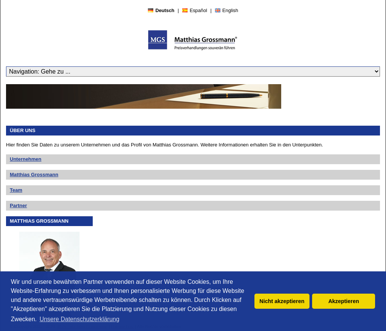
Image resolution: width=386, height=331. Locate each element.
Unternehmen (25, 159)
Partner (18, 205)
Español (198, 10)
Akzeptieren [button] (343, 301)
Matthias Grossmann (34, 174)
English (230, 10)
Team (16, 190)
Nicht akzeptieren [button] (281, 301)
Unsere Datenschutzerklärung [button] (79, 319)
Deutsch (165, 10)
